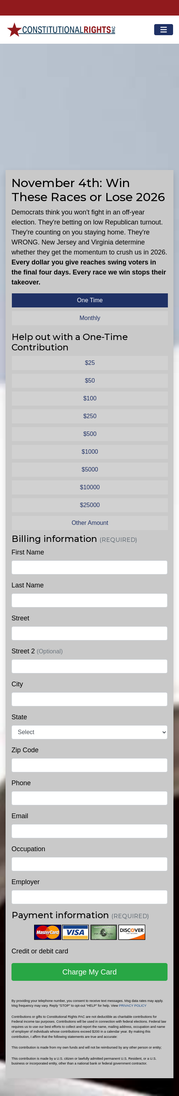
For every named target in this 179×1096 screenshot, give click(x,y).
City (17, 684)
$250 (90, 416)
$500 (90, 434)
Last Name (27, 585)
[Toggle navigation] (163, 30)
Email (19, 816)
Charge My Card (89, 972)
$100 (90, 398)
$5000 (90, 469)
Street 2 (37, 651)
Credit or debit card (39, 951)
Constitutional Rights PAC (60, 27)
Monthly (89, 318)
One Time (90, 300)
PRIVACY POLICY (132, 1005)
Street (20, 618)
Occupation (28, 849)
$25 (90, 363)
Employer (25, 882)
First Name (27, 552)
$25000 (90, 505)
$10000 (90, 487)
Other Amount (90, 523)
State (19, 717)
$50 (90, 380)
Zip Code (25, 750)
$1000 (90, 452)
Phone (21, 783)
